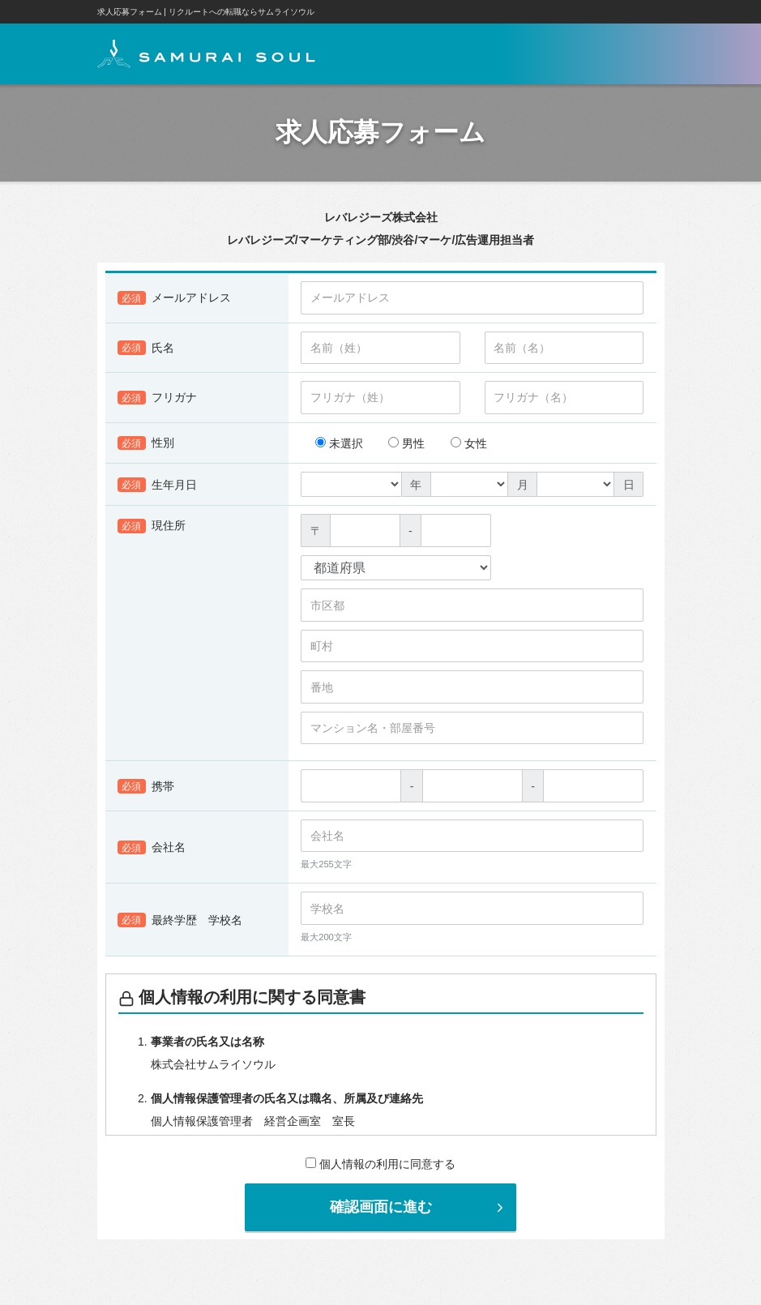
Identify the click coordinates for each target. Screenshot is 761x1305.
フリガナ (158, 399)
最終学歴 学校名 (180, 921)
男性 (406, 444)
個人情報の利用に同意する (380, 1164)
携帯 (146, 787)
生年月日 (158, 485)
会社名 (152, 848)
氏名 (146, 348)
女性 (469, 444)
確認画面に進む (419, 1208)
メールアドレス (175, 299)
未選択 (339, 444)
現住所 (152, 527)
